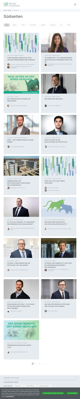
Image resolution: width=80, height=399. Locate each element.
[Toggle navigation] (75, 4)
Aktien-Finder (30, 386)
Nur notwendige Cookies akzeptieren (53, 393)
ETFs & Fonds (32, 25)
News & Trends (8, 10)
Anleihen (43, 25)
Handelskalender (44, 386)
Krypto (69, 25)
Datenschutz (10, 396)
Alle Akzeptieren (72, 393)
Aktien (23, 25)
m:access (18, 386)
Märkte (15, 25)
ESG (61, 25)
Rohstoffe (53, 25)
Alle (7, 25)
